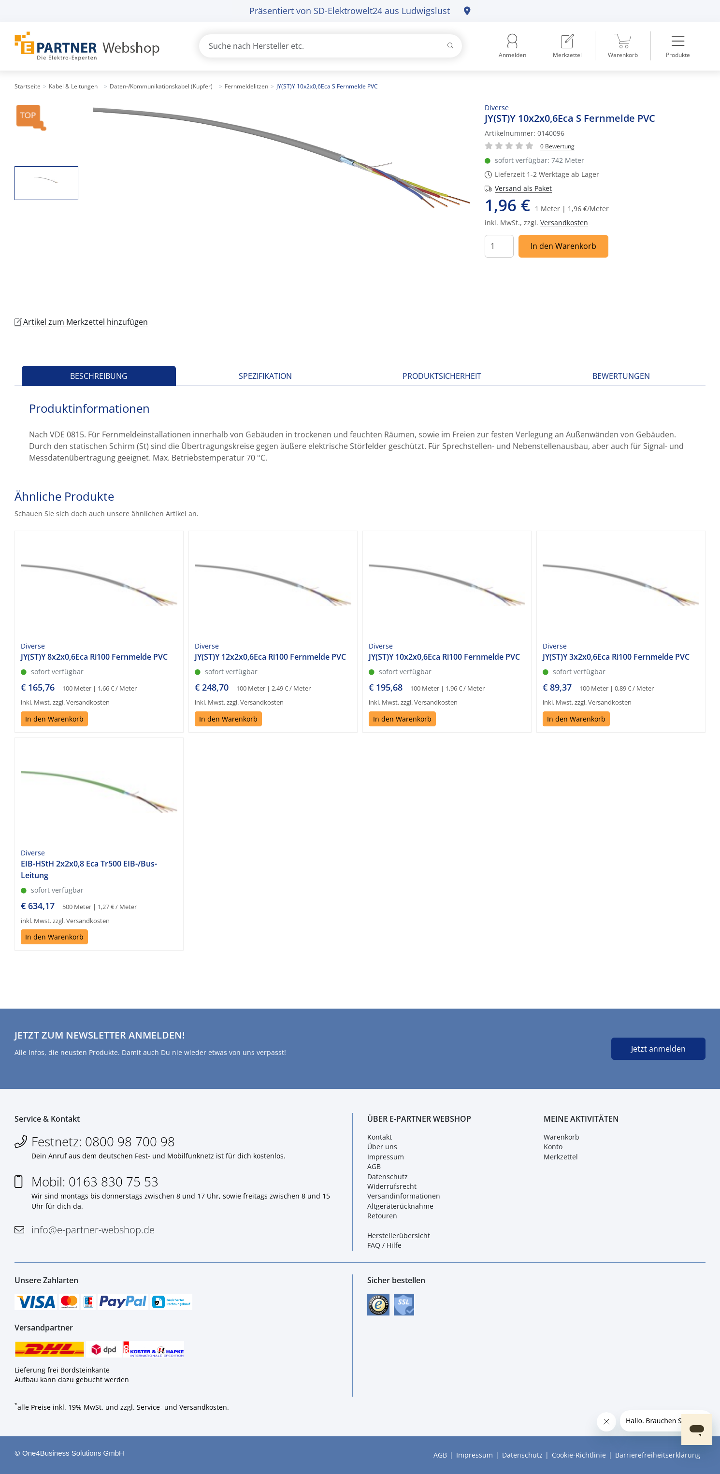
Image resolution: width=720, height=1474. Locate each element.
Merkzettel (561, 1156)
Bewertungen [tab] (621, 376)
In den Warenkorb (563, 246)
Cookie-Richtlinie (579, 1455)
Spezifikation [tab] (265, 376)
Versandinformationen (403, 1195)
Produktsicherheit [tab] (442, 376)
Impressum (385, 1156)
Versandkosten (564, 222)
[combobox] (330, 46)
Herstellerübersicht (398, 1235)
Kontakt (379, 1137)
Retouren (382, 1215)
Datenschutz (387, 1176)
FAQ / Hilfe (384, 1245)
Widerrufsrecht (392, 1186)
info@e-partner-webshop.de (93, 1229)
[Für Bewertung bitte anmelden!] (557, 145)
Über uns (382, 1146)
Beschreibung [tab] (99, 376)
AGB (374, 1166)
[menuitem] (567, 45)
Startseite (27, 86)
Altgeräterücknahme (400, 1206)
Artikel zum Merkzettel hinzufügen (81, 322)
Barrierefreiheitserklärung (657, 1455)
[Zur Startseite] (95, 46)
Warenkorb (561, 1137)
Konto (553, 1146)
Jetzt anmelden (658, 1048)
